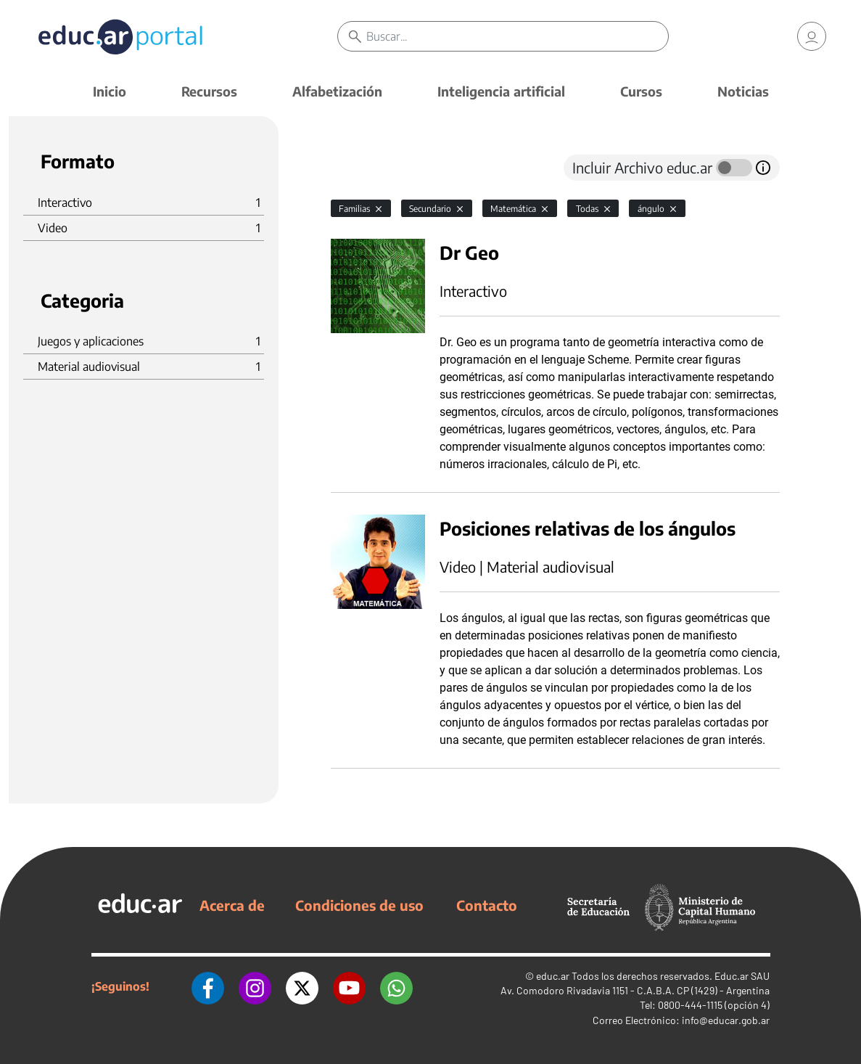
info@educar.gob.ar (726, 1020)
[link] (811, 36)
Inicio (109, 91)
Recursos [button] (209, 91)
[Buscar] (516, 36)
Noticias (743, 91)
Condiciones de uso (359, 905)
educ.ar (552, 976)
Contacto (486, 905)
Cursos (641, 91)
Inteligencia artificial (501, 91)
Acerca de (232, 905)
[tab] (359, 167)
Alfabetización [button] (337, 91)
